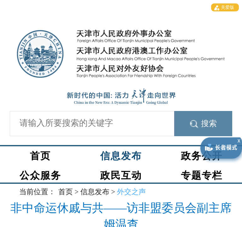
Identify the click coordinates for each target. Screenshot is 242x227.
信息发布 (121, 156)
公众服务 (40, 175)
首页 (40, 156)
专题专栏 (201, 175)
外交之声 (131, 192)
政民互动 (121, 175)
